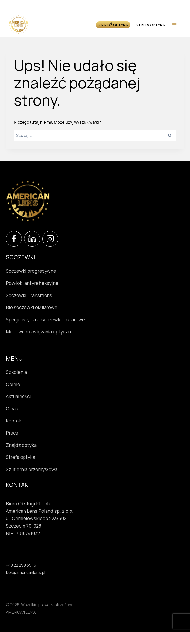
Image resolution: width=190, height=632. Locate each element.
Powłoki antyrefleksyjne (32, 283)
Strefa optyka (142, 24)
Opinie (13, 384)
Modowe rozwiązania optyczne (39, 332)
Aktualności (18, 396)
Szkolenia (16, 372)
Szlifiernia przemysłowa (31, 469)
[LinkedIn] (32, 239)
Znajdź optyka (104, 24)
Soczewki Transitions (29, 295)
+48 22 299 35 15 (21, 564)
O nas (12, 408)
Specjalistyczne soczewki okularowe (45, 319)
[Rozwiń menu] (174, 24)
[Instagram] (50, 239)
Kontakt (14, 421)
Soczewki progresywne (31, 271)
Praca (12, 433)
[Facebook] (14, 239)
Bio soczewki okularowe (31, 307)
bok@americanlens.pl (25, 571)
